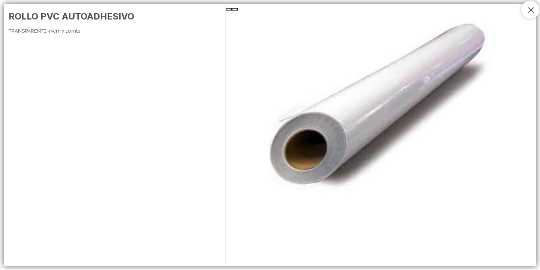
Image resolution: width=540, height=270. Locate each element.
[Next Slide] (235, 9)
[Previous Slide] (229, 9)
